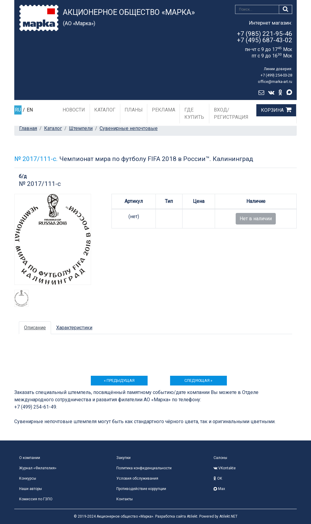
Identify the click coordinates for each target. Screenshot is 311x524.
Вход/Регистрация (231, 113)
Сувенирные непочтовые (129, 128)
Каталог (104, 110)
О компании (29, 458)
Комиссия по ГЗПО (36, 499)
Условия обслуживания (137, 478)
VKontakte (225, 468)
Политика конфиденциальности (144, 468)
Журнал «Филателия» (37, 468)
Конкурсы (27, 478)
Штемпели (81, 128)
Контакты (124, 499)
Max (219, 489)
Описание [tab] (35, 327)
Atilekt (192, 516)
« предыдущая (119, 380)
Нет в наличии (256, 218)
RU (18, 110)
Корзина (272, 110)
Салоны (220, 458)
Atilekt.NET (228, 516)
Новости (74, 110)
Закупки (123, 458)
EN (30, 110)
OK (218, 478)
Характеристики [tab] (74, 327)
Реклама (163, 110)
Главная (28, 128)
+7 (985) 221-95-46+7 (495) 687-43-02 (264, 37)
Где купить (194, 113)
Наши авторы (30, 489)
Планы (134, 110)
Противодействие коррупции (141, 489)
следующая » (198, 380)
